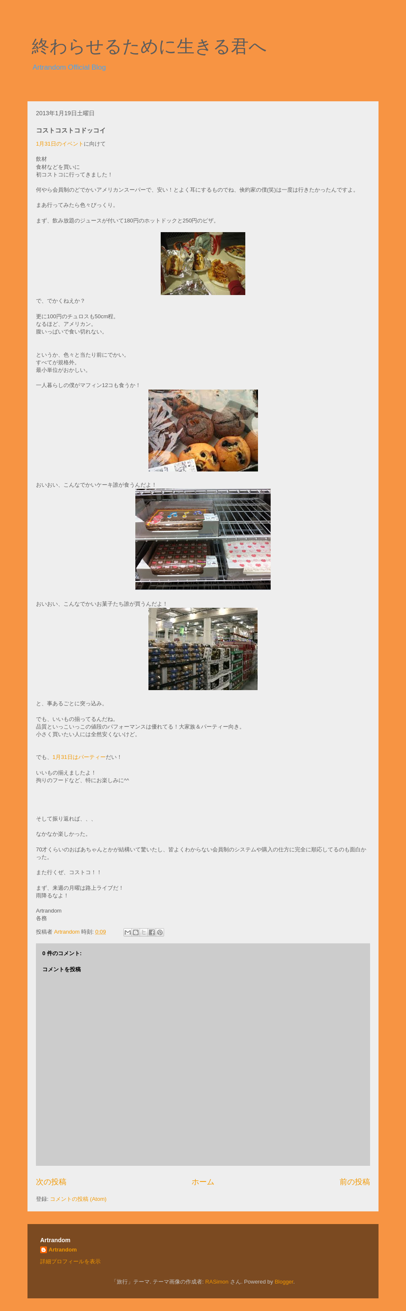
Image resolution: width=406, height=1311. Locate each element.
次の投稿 (51, 1182)
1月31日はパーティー (79, 757)
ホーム (203, 1182)
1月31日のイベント (60, 144)
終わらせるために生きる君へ (149, 46)
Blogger (283, 1281)
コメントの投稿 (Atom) (78, 1199)
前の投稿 (355, 1182)
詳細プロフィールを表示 (70, 1261)
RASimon (216, 1281)
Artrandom (63, 1249)
